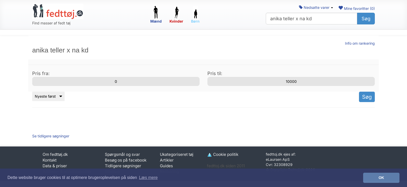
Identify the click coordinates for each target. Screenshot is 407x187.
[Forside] (57, 11)
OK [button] (381, 178)
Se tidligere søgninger (50, 136)
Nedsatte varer (316, 7)
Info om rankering (360, 43)
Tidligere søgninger (123, 165)
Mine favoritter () (356, 8)
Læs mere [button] (148, 177)
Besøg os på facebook (125, 160)
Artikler (167, 160)
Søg (366, 18)
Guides (166, 165)
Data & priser (55, 165)
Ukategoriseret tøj (176, 154)
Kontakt (50, 160)
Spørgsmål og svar (122, 154)
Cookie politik (222, 154)
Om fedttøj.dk (55, 154)
